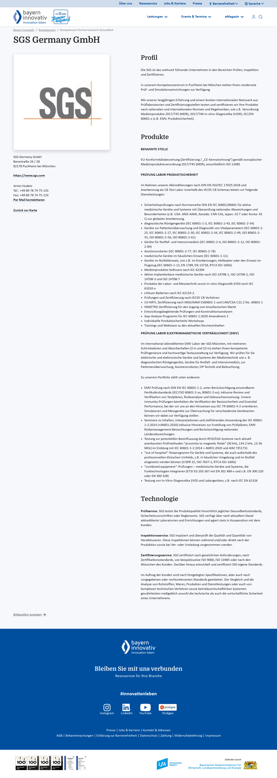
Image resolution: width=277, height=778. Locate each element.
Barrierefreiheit (222, 4)
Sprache (252, 4)
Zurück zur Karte (25, 210)
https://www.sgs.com (29, 175)
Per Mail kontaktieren (29, 200)
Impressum (213, 736)
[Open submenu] (166, 17)
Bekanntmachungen (79, 736)
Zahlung (166, 736)
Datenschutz (149, 736)
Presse (197, 3)
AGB (59, 736)
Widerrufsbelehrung (188, 736)
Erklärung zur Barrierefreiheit (117, 736)
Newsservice (148, 3)
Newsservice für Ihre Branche (138, 676)
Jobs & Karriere (175, 3)
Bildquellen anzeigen (27, 615)
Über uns (125, 3)
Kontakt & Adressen (157, 730)
